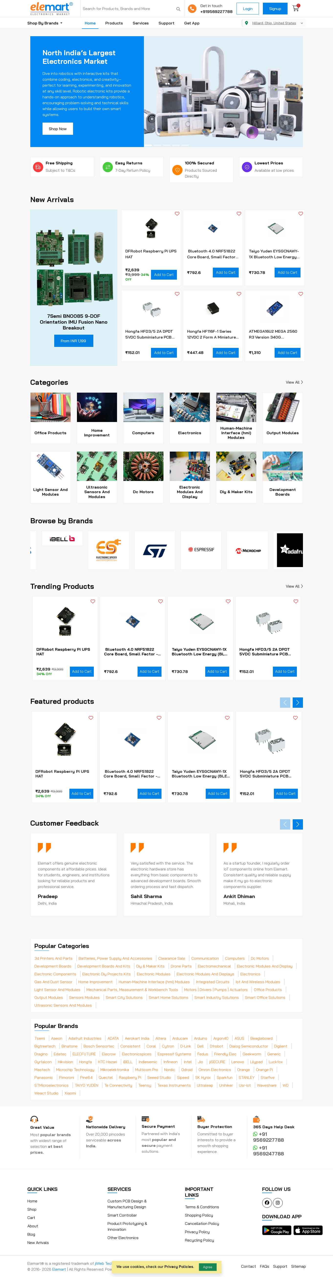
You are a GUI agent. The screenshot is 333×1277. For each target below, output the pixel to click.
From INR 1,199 (73, 340)
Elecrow (109, 1053)
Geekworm (252, 1053)
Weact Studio (46, 1093)
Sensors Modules (84, 997)
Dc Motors (260, 958)
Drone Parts (181, 966)
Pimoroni (66, 1077)
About (32, 1225)
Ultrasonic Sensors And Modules (63, 1005)
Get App (192, 23)
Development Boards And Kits (103, 966)
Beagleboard (261, 1038)
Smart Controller (122, 1215)
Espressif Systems (174, 1053)
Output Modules (48, 997)
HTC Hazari (107, 1061)
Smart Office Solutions (265, 997)
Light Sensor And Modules (57, 989)
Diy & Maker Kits (150, 966)
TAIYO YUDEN (86, 1085)
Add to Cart (164, 274)
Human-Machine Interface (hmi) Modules (154, 981)
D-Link (185, 1046)
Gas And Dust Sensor (53, 981)
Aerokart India (137, 1038)
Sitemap (298, 1266)
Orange (243, 1069)
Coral (151, 1046)
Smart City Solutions (124, 997)
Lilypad (256, 1061)
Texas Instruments (174, 1085)
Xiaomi (70, 1093)
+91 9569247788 (268, 1151)
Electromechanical (214, 966)
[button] (148, 145)
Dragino (41, 1053)
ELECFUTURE (84, 1053)
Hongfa (85, 1061)
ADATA (113, 1038)
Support (166, 23)
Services (141, 23)
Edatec (60, 1053)
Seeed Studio (159, 1077)
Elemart (59, 1269)
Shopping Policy (199, 1215)
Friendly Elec (225, 1053)
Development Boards (52, 966)
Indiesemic (148, 1061)
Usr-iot (245, 1085)
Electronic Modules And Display (264, 966)
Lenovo (237, 1061)
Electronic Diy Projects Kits (106, 973)
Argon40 (220, 1038)
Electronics (250, 973)
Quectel (106, 1077)
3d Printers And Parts (53, 958)
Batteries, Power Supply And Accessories (115, 958)
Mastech (42, 1069)
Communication (205, 958)
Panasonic (43, 1077)
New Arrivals (38, 1242)
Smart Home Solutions (168, 997)
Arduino (200, 1038)
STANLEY (247, 1077)
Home (90, 23)
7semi (39, 1038)
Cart (31, 1217)
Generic (274, 1053)
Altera (160, 1038)
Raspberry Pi (130, 1077)
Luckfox (276, 1061)
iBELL (127, 1061)
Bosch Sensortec (99, 1046)
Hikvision (65, 1061)
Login (248, 8)
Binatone (69, 1046)
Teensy (144, 1085)
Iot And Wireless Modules (258, 981)
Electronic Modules (154, 973)
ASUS (239, 1038)
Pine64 (86, 1077)
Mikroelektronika (114, 1069)
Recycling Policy (199, 1240)
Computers (235, 958)
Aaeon (56, 1038)
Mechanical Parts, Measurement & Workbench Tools (132, 989)
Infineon (170, 1061)
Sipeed (183, 1077)
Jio (200, 1061)
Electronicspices (136, 1053)
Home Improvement (95, 981)
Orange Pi (264, 1069)
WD (286, 1085)
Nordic (169, 1069)
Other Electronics (123, 1237)
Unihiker (226, 1085)
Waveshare (267, 1085)
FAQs (264, 1266)
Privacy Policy (197, 1231)
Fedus (202, 1053)
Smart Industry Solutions (216, 997)
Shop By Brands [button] (43, 23)
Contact (248, 1266)
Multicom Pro (146, 1069)
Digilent (280, 1046)
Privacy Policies (178, 1266)
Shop (31, 1209)
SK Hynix (203, 1077)
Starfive (268, 1077)
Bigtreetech (44, 1046)
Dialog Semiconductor (248, 1046)
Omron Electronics (215, 1069)
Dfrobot (216, 1046)
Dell (200, 1046)
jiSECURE (217, 1061)
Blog (31, 1234)
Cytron (168, 1046)
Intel (188, 1061)
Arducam (180, 1038)
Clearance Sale (171, 958)
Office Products (268, 989)
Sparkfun (225, 1077)
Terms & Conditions (202, 1206)
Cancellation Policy (202, 1223)
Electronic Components (55, 973)
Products (114, 23)
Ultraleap (205, 1085)
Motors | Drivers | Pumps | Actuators (216, 989)
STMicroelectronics (51, 1085)
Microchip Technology (75, 1069)
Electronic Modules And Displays (205, 973)
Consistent (130, 1046)
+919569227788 (216, 11)
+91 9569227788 (268, 1137)
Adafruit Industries (84, 1038)
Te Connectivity (118, 1085)
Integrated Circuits (212, 981)
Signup (275, 8)
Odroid (187, 1069)
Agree (207, 1267)
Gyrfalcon (43, 1061)
